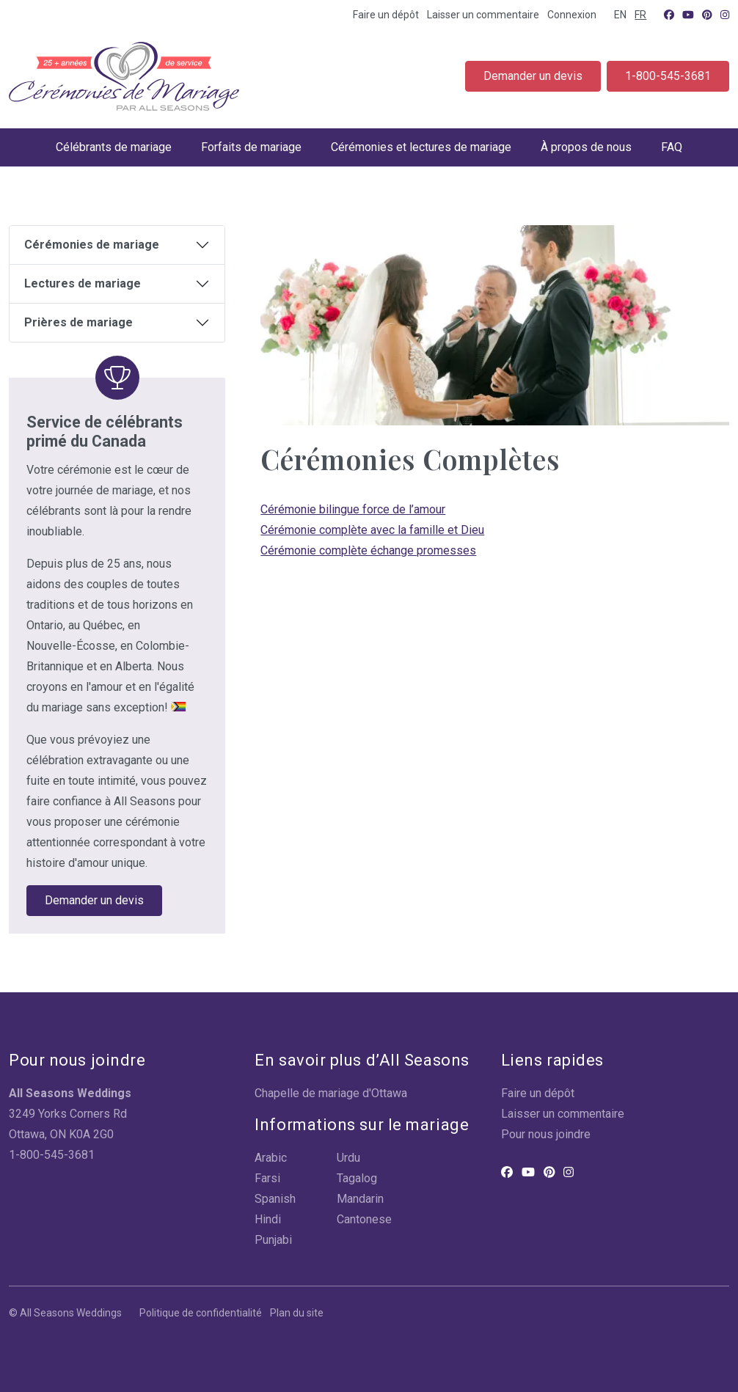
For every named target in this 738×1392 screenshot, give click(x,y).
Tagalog (357, 1178)
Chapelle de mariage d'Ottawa (331, 1093)
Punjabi (273, 1240)
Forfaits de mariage (251, 147)
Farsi (267, 1178)
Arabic (271, 1158)
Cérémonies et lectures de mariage (421, 147)
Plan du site (297, 1313)
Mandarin (360, 1199)
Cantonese (364, 1219)
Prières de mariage (78, 322)
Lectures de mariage (82, 283)
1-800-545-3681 (668, 76)
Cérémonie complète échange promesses (368, 550)
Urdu (348, 1158)
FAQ (671, 147)
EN (620, 15)
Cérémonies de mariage (91, 245)
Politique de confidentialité (200, 1313)
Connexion (571, 15)
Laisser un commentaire (483, 15)
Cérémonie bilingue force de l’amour (352, 509)
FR (640, 15)
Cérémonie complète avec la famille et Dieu (372, 530)
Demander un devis (532, 76)
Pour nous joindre (546, 1134)
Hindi (268, 1219)
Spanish (275, 1199)
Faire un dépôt (386, 15)
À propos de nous (586, 147)
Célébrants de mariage (114, 147)
